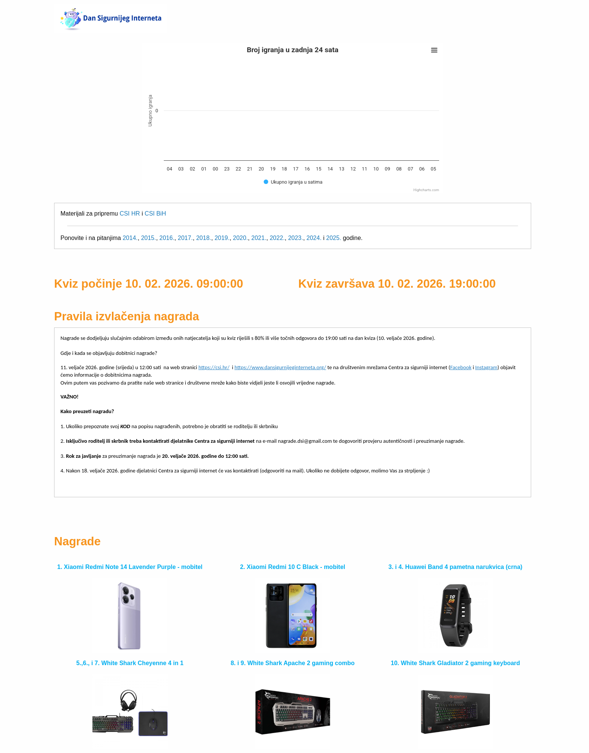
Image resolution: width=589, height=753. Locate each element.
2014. (129, 238)
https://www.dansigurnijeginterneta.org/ (280, 367)
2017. (185, 238)
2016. (166, 238)
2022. (277, 238)
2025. (333, 238)
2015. (148, 238)
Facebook (460, 367)
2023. (295, 238)
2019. (222, 238)
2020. (240, 238)
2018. (203, 238)
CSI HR (129, 213)
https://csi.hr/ (214, 367)
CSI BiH (155, 213)
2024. (314, 238)
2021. (258, 238)
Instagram (486, 367)
